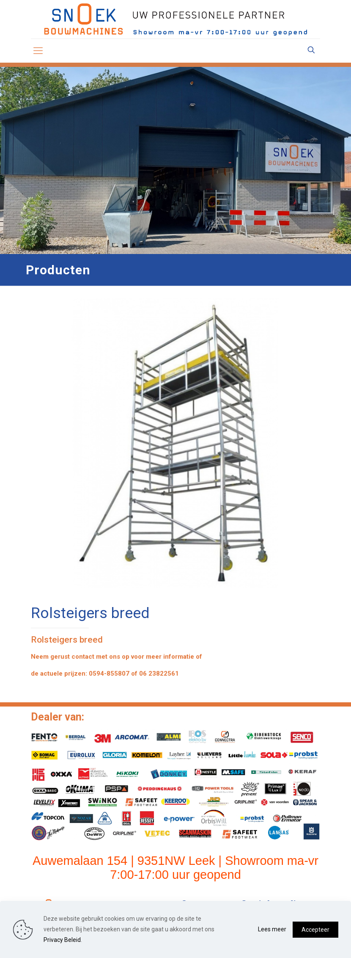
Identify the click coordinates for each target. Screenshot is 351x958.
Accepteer (315, 929)
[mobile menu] (38, 51)
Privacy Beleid (62, 939)
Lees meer (272, 929)
